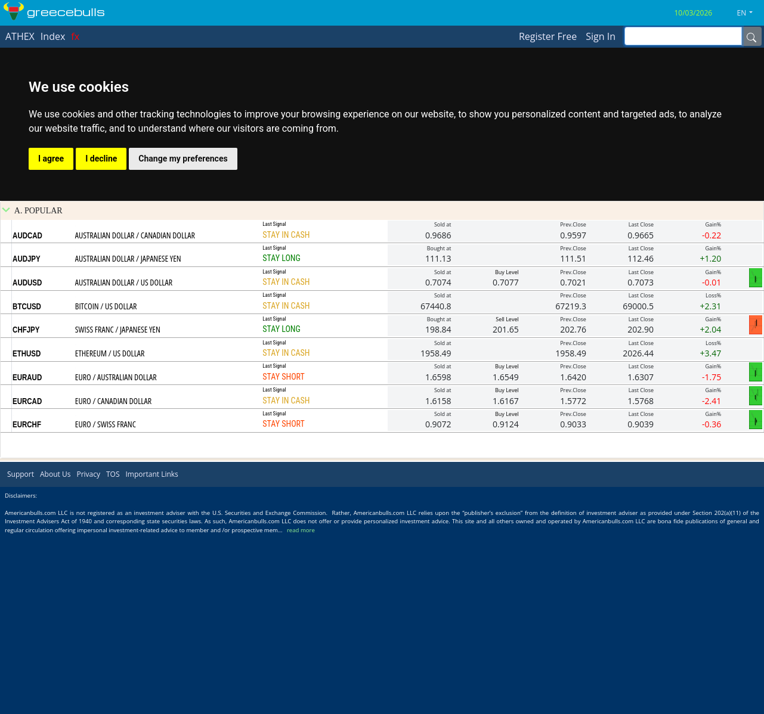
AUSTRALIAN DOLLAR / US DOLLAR (123, 461)
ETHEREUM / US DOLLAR (110, 532)
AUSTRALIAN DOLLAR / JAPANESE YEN (128, 437)
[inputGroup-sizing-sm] (683, 36)
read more (301, 709)
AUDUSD (27, 461)
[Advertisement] (382, 290)
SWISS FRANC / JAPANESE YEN (117, 508)
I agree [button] (51, 158)
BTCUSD (27, 485)
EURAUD (27, 556)
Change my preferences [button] (182, 158)
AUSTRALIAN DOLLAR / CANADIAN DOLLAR (135, 414)
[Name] (751, 36)
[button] (749, 13)
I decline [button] (101, 158)
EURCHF (27, 603)
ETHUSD (27, 532)
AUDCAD (27, 414)
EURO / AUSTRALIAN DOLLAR (116, 555)
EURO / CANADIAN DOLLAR (113, 579)
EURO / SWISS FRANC (105, 603)
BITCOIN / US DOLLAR (106, 485)
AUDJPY (27, 437)
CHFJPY (26, 508)
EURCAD (27, 580)
